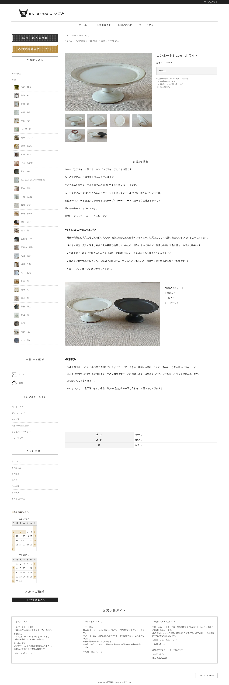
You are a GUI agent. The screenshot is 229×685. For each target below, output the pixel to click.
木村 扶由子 (23, 196)
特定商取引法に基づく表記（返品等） (172, 78)
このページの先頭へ (206, 675)
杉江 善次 (22, 222)
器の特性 (15, 486)
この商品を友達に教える (166, 81)
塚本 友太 (84, 35)
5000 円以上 (113, 41)
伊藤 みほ (22, 95)
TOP (66, 35)
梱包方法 (15, 419)
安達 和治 (22, 87)
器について (16, 461)
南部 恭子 (22, 298)
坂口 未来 (22, 205)
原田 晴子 (22, 315)
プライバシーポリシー (21, 432)
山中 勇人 (22, 340)
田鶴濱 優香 (23, 247)
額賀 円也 (22, 306)
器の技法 (15, 492)
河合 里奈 (22, 188)
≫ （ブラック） (173, 303)
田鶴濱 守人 (23, 239)
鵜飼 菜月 (22, 120)
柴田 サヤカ (23, 213)
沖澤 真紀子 (23, 146)
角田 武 (21, 289)
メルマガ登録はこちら (34, 600)
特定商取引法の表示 (20, 426)
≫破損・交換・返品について (164, 640)
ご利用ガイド (17, 407)
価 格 (103, 41)
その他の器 (80, 41)
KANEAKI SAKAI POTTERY (29, 180)
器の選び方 (16, 468)
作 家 (74, 35)
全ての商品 (16, 73)
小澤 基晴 (22, 154)
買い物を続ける (163, 87)
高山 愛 (21, 230)
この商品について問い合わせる (169, 84)
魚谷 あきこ (23, 112)
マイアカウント (211, 2)
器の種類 (15, 474)
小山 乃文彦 (23, 163)
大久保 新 (22, 129)
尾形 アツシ (23, 137)
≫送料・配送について (92, 652)
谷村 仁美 (22, 264)
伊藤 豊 (21, 104)
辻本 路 (21, 281)
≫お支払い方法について (24, 653)
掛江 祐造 (22, 171)
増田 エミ (22, 323)
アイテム (68, 41)
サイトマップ (17, 438)
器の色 (14, 480)
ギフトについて (18, 413)
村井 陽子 (22, 332)
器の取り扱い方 (18, 499)
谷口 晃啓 (22, 256)
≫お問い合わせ (159, 654)
